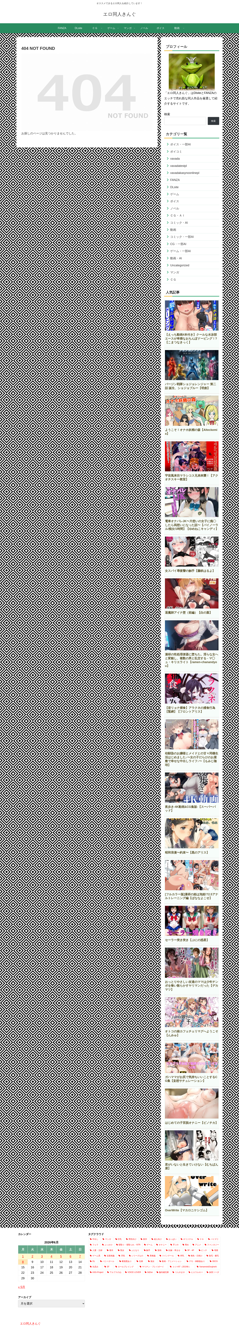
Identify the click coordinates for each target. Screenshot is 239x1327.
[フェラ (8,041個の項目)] (94, 1244)
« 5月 (21, 1287)
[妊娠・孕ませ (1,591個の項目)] (173, 1250)
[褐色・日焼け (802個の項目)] (195, 1255)
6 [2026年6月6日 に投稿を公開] (70, 1256)
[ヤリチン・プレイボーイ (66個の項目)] (153, 1266)
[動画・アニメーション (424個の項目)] (171, 1261)
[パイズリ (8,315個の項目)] (214, 1239)
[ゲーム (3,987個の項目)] (148, 1244)
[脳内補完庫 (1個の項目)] (163, 1272)
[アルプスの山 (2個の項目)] (114, 1272)
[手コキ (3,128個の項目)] (174, 1244)
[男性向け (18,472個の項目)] (132, 1239)
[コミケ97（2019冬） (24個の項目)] (181, 1266)
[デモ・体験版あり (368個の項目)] (196, 1261)
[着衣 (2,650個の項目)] (110, 1250)
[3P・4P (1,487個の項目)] (190, 1250)
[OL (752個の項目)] (93, 1261)
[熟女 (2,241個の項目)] (121, 1250)
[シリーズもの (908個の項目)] (136, 1255)
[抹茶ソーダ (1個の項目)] (213, 1272)
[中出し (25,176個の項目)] (94, 1239)
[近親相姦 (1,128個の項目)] (109, 1255)
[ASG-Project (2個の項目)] (96, 1272)
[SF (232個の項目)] (108, 1266)
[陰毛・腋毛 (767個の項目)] (213, 1255)
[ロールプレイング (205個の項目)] (126, 1266)
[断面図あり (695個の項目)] (126, 1261)
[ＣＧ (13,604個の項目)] (201, 1239)
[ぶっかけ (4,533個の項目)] (107, 1244)
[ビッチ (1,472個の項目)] (203, 1250)
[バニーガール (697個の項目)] (108, 1261)
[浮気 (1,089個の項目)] (122, 1255)
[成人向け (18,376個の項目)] (157, 1239)
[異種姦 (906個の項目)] (151, 1255)
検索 (167, 114)
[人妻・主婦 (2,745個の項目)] (96, 1250)
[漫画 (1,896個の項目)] (158, 1250)
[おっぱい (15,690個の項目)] (172, 1239)
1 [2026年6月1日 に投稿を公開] (23, 1256)
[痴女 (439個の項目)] (152, 1261)
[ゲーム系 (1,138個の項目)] (95, 1255)
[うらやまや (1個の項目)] (178, 1272)
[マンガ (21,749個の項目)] (107, 1239)
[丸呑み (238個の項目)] (95, 1266)
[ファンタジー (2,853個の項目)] (212, 1244)
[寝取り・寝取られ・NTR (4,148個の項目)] (128, 1244)
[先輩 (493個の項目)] (140, 1261)
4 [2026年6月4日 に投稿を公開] (51, 1256)
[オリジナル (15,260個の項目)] (187, 1239)
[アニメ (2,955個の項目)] (197, 1244)
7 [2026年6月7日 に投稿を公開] (80, 1256)
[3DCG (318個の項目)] (214, 1261)
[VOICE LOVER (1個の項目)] (133, 1272)
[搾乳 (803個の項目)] (181, 1255)
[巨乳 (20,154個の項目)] (119, 1239)
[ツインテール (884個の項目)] (167, 1255)
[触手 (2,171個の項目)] (147, 1250)
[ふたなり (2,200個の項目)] (135, 1250)
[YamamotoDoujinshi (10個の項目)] (208, 1266)
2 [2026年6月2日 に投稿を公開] (32, 1256)
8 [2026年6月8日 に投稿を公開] (23, 1262)
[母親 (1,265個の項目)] (215, 1250)
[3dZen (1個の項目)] (148, 1272)
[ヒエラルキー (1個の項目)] (196, 1272)
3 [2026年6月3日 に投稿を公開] (42, 1256)
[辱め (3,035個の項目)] (186, 1244)
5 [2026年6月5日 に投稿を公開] (61, 1256)
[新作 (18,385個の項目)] (144, 1239)
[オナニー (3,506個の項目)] (161, 1244)
